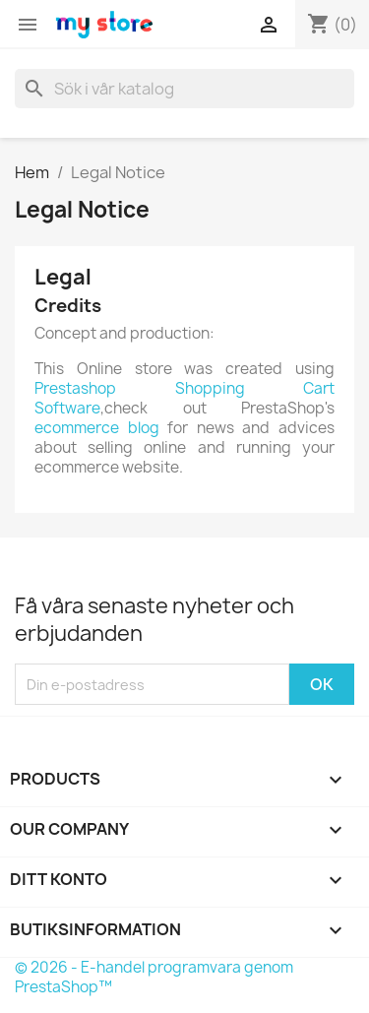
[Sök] (184, 88)
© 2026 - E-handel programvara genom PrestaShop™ (154, 977)
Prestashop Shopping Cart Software (184, 398)
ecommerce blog (96, 427)
